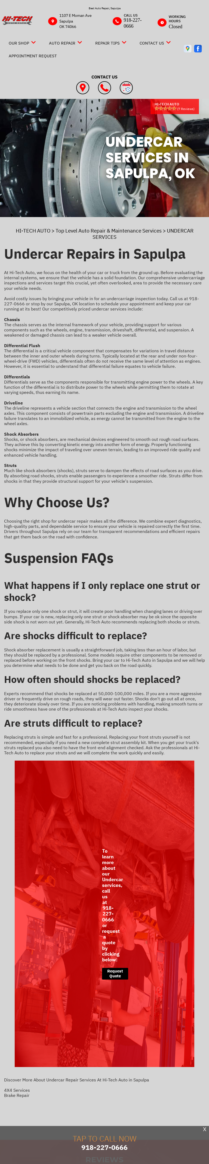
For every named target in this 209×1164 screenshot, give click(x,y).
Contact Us (152, 43)
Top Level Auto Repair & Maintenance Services (109, 230)
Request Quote (115, 973)
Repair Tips (107, 43)
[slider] (165, 108)
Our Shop (19, 43)
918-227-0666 (133, 23)
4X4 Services (17, 1090)
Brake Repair (16, 1095)
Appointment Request (33, 55)
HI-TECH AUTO (33, 230)
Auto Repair (62, 43)
